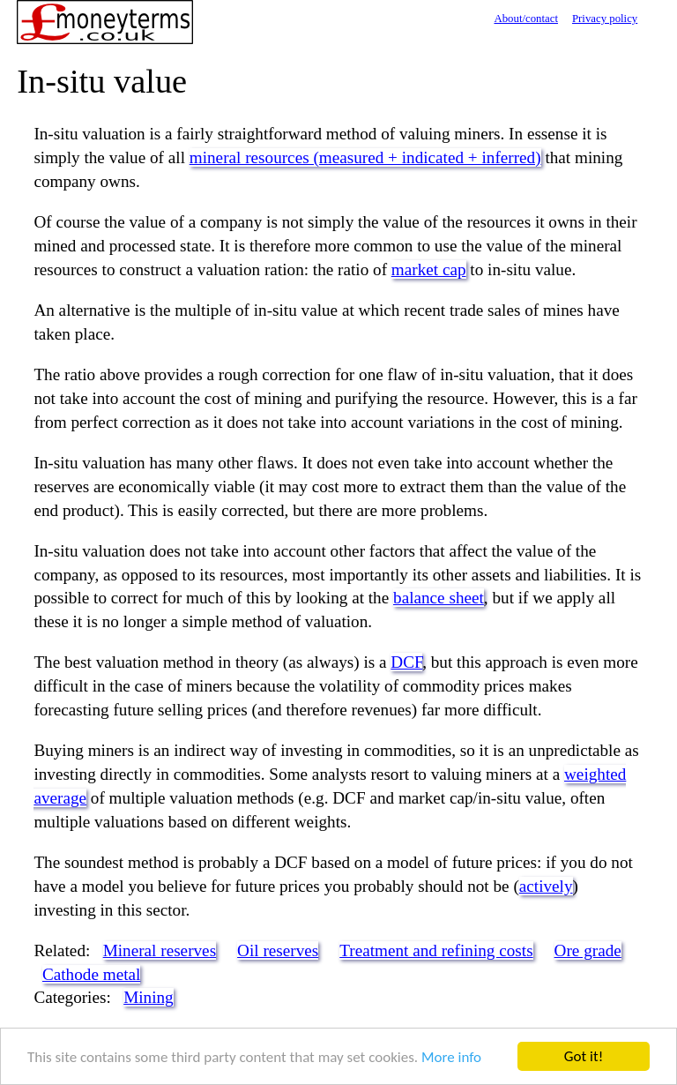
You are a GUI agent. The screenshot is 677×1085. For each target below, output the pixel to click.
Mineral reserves (159, 950)
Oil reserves (277, 950)
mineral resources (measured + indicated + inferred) (365, 157)
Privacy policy (604, 18)
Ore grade (587, 950)
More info (451, 1057)
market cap (428, 269)
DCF (406, 662)
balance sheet (438, 597)
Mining (148, 997)
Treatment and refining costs (435, 950)
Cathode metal (91, 974)
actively (546, 886)
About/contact (526, 18)
